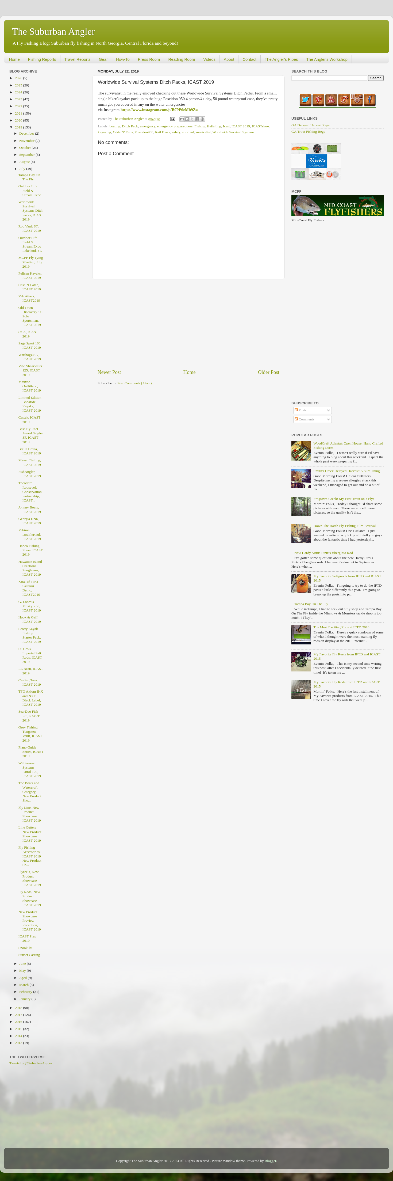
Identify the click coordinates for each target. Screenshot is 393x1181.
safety (176, 132)
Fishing (199, 126)
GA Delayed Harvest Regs (310, 125)
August (24, 162)
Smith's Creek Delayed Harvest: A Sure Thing (346, 471)
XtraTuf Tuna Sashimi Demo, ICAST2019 (29, 588)
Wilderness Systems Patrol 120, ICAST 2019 (29, 769)
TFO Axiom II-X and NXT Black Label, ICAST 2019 (30, 698)
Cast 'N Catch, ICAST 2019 (29, 287)
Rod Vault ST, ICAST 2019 (29, 228)
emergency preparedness (175, 126)
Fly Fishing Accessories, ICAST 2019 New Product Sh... (29, 856)
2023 (19, 99)
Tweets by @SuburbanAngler (30, 1063)
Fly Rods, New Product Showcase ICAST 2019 (29, 898)
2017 (19, 1015)
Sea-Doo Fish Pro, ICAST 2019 (29, 715)
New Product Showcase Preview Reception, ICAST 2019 (29, 920)
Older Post (268, 372)
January (25, 999)
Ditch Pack (130, 126)
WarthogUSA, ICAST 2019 (29, 357)
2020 (19, 120)
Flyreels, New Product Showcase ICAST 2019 (29, 878)
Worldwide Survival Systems (233, 132)
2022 (19, 106)
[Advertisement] (188, 324)
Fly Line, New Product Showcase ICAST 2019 (29, 814)
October (25, 148)
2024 (19, 92)
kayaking (104, 132)
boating (114, 126)
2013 (19, 1043)
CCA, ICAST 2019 (28, 334)
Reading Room (181, 59)
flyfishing (214, 126)
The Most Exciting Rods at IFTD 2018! (342, 627)
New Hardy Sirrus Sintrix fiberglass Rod (323, 553)
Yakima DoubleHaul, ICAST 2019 (29, 534)
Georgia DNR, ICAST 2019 (29, 521)
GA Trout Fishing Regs (308, 132)
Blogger (270, 1161)
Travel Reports (77, 59)
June (23, 964)
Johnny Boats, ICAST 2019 (29, 509)
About (229, 59)
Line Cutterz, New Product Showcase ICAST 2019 (29, 833)
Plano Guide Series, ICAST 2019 (31, 751)
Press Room (149, 59)
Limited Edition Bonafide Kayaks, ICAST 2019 (29, 404)
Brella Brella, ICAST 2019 (29, 451)
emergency (147, 126)
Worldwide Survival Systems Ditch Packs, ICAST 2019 (30, 210)
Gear (103, 59)
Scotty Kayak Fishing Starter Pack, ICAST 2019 (29, 635)
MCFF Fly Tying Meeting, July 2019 (30, 262)
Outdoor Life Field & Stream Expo (29, 190)
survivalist (203, 132)
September (27, 155)
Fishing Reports (42, 59)
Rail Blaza (162, 132)
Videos (209, 59)
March (24, 985)
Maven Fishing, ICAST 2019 (29, 462)
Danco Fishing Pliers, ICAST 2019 (30, 550)
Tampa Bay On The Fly (29, 177)
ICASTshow (260, 126)
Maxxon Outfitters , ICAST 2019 (29, 386)
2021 (19, 113)
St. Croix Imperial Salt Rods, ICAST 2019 (30, 655)
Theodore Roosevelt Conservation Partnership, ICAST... (30, 491)
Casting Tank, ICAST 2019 (29, 682)
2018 (19, 1008)
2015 (19, 1029)
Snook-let (25, 948)
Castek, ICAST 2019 (29, 419)
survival (188, 132)
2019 (19, 127)
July (22, 169)
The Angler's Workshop (327, 59)
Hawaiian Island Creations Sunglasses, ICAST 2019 (30, 568)
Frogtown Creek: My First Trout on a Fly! (343, 499)
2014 (19, 1036)
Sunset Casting (29, 955)
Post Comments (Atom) (134, 383)
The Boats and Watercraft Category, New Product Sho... (29, 791)
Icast (226, 126)
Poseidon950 (143, 132)
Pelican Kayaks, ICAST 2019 (30, 275)
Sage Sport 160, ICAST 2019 (29, 345)
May (23, 971)
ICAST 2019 (241, 126)
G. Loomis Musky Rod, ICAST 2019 (29, 606)
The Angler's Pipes (281, 59)
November (27, 141)
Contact (249, 59)
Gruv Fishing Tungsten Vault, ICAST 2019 (30, 733)
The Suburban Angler (53, 31)
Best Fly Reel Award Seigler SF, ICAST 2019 (30, 435)
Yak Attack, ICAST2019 (29, 298)
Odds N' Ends (123, 132)
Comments (304, 419)
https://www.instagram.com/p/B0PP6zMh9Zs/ (159, 110)
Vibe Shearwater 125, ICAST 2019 (30, 370)
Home (14, 59)
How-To (123, 59)
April (23, 978)
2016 (19, 1022)
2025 (19, 85)
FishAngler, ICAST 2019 (29, 474)
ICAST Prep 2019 (27, 938)
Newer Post (109, 372)
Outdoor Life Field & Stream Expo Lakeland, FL (30, 244)
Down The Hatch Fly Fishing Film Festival (344, 526)
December (27, 133)
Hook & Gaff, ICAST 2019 (29, 619)
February (26, 992)
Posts (300, 410)
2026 (19, 78)
